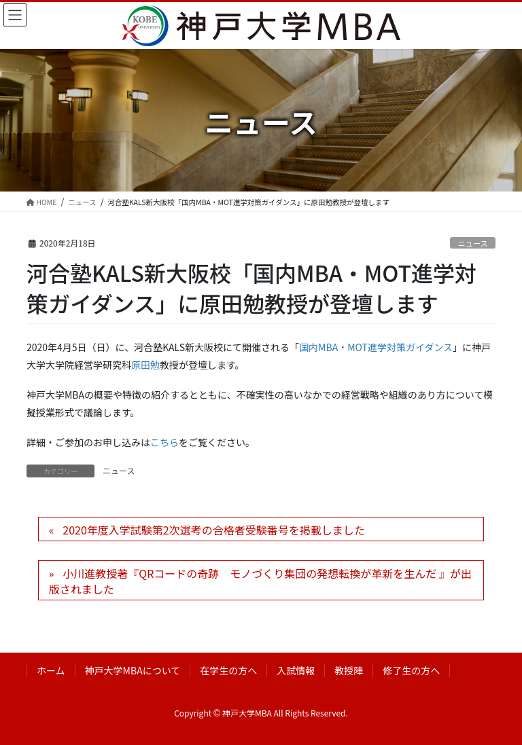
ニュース (473, 243)
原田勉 (145, 364)
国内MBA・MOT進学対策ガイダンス (376, 347)
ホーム (51, 670)
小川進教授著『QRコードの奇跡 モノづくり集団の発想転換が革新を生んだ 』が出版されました (260, 580)
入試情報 (296, 670)
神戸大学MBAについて (133, 670)
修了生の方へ (411, 670)
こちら (164, 442)
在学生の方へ (228, 670)
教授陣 (348, 670)
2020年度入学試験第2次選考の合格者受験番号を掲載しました (213, 530)
